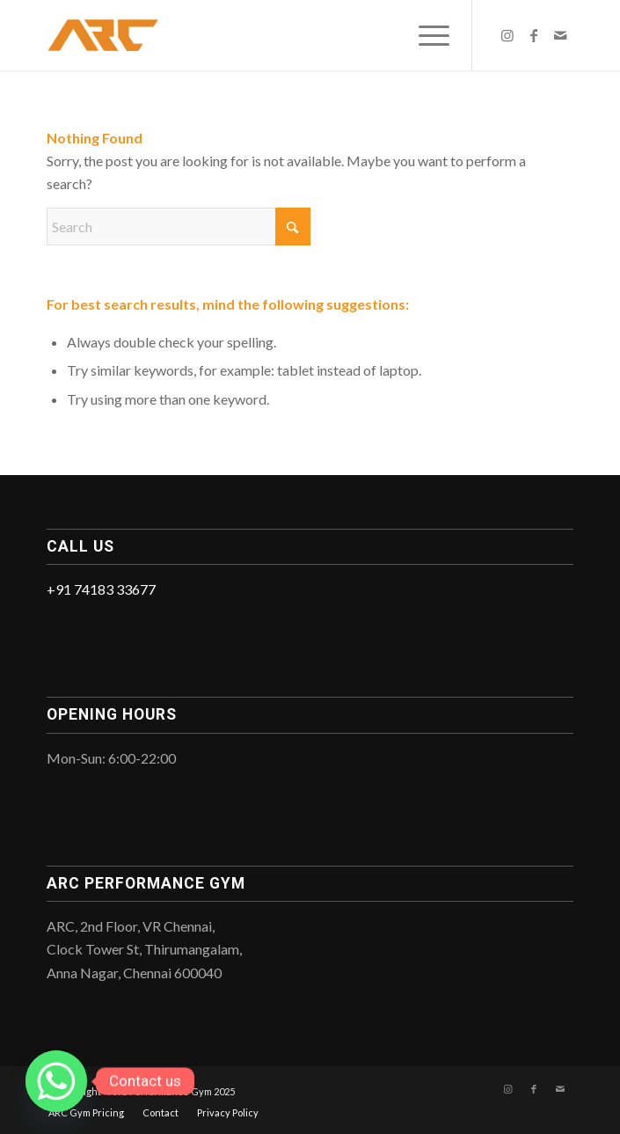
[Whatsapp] (56, 1081)
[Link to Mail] (560, 35)
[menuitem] (425, 35)
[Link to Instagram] (507, 35)
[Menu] (425, 35)
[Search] (178, 226)
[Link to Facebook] (534, 35)
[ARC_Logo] (257, 35)
